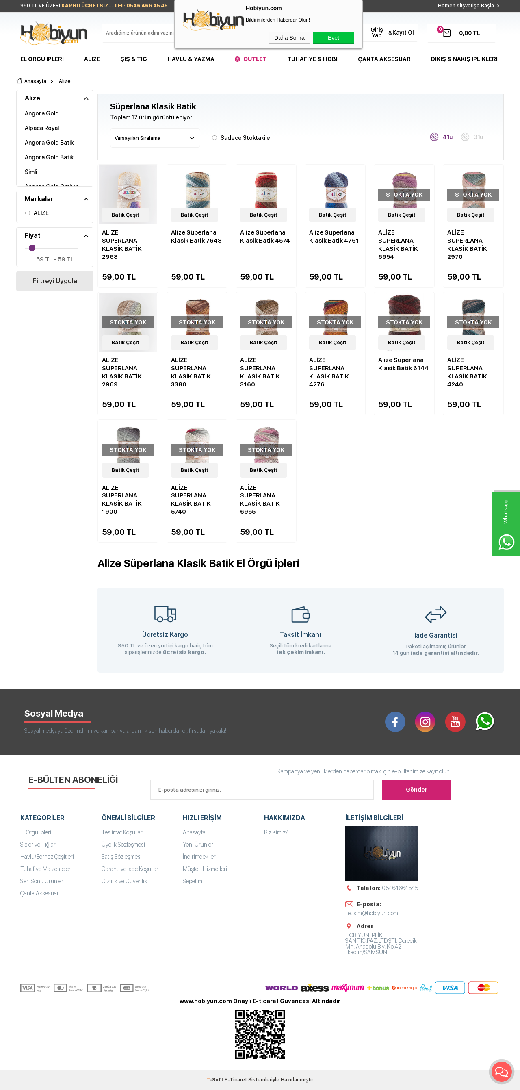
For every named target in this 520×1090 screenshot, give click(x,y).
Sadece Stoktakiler (242, 137)
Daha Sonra (289, 38)
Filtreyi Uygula (55, 281)
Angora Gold (42, 113)
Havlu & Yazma (190, 59)
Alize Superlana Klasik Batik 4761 (334, 236)
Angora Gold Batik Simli (49, 164)
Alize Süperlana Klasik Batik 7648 (196, 236)
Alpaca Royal (42, 128)
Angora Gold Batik (49, 142)
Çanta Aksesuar (384, 59)
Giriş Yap (376, 32)
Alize (92, 59)
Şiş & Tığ (133, 59)
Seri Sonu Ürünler (41, 881)
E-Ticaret (236, 1080)
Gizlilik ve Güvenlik (124, 881)
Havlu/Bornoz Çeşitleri (47, 856)
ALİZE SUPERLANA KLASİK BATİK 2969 (122, 372)
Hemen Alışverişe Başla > (469, 6)
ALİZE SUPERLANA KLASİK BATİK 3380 (191, 372)
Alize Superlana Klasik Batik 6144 (403, 364)
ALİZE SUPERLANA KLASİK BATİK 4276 (329, 372)
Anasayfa (194, 832)
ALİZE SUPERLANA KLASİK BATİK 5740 (191, 500)
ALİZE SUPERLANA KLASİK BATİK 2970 (467, 245)
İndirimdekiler (199, 856)
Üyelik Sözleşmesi (123, 844)
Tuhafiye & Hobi (312, 59)
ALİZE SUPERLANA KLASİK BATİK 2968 (122, 245)
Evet (333, 38)
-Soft (215, 1080)
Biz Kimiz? (276, 832)
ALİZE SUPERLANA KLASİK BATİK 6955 (260, 500)
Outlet (255, 59)
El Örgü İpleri (42, 59)
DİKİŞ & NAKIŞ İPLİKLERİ (464, 59)
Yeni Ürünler (198, 844)
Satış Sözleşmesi (122, 856)
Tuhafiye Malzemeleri (46, 869)
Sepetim (192, 881)
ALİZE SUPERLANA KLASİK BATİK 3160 (260, 372)
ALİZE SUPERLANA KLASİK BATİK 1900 (122, 500)
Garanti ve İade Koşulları (131, 869)
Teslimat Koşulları (123, 832)
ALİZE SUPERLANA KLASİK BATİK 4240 (467, 372)
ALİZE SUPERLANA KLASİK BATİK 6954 (398, 245)
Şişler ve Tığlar (38, 844)
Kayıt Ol (403, 32)
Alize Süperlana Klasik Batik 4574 (265, 236)
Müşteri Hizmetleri (205, 869)
